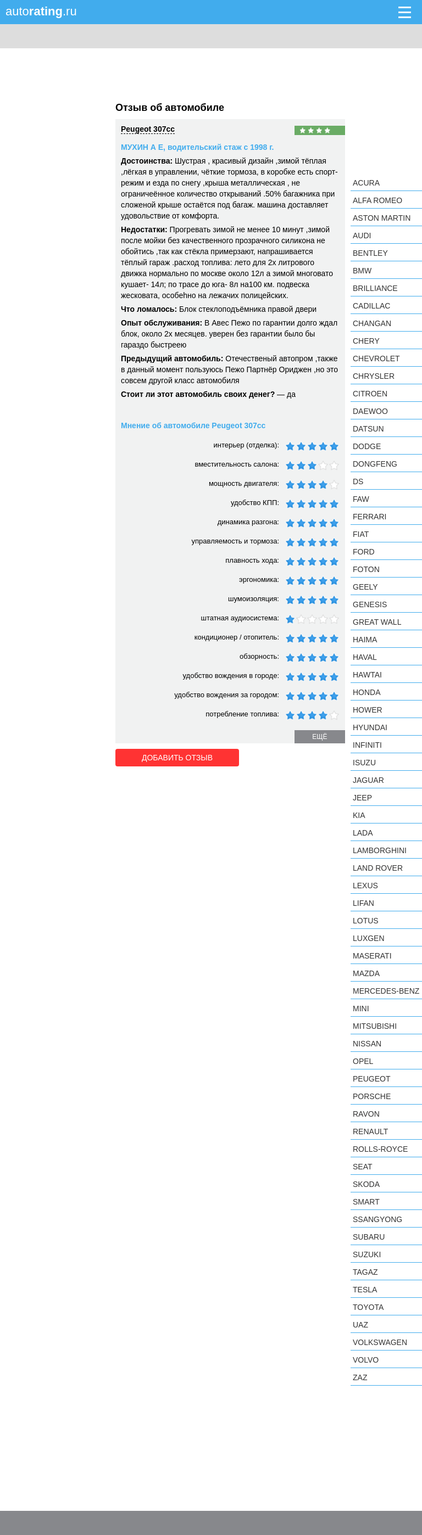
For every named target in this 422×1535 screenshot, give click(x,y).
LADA (363, 832)
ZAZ (360, 1377)
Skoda (366, 1184)
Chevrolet (376, 358)
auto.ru (41, 11)
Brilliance (375, 288)
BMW (362, 270)
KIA (359, 815)
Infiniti (367, 745)
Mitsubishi (375, 1026)
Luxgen (369, 938)
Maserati (372, 955)
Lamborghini (380, 850)
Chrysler (374, 376)
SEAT (363, 1166)
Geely (365, 586)
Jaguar (368, 780)
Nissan (367, 1043)
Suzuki (367, 1254)
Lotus (366, 920)
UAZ (360, 1324)
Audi (362, 235)
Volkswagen (380, 1342)
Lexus (365, 885)
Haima (365, 639)
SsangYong (377, 1219)
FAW (361, 499)
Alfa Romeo (377, 200)
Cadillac (371, 305)
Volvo (366, 1359)
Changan (372, 323)
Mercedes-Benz (386, 991)
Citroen (370, 393)
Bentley (370, 253)
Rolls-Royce (380, 1149)
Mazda (366, 973)
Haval (365, 657)
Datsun (368, 428)
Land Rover (378, 868)
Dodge (367, 446)
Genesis (370, 604)
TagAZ (365, 1272)
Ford (364, 551)
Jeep (362, 797)
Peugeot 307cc (148, 129)
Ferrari (369, 516)
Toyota (368, 1307)
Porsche (372, 1096)
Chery (366, 341)
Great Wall (377, 622)
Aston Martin (381, 218)
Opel (363, 1061)
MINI (361, 1008)
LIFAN (363, 903)
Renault (370, 1131)
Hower (367, 709)
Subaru (369, 1237)
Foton (366, 569)
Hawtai (367, 674)
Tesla (365, 1289)
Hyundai (370, 727)
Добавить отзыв (177, 757)
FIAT (361, 534)
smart (366, 1201)
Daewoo (370, 411)
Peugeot (371, 1078)
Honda (367, 692)
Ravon (366, 1114)
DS (358, 481)
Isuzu (364, 762)
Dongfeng (375, 464)
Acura (366, 182)
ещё (319, 737)
